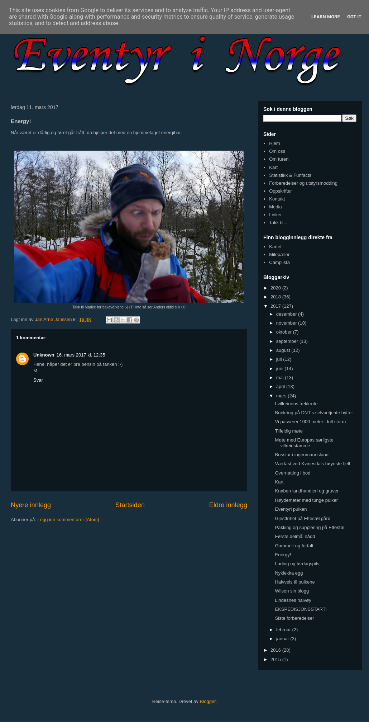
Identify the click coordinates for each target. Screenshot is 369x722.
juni (280, 368)
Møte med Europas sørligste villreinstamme (304, 442)
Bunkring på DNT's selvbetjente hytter (314, 412)
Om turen (278, 159)
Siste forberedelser (294, 618)
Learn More (325, 16)
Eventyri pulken (291, 509)
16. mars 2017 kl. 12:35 (81, 355)
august (284, 350)
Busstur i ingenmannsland (302, 454)
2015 (276, 659)
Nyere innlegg (31, 505)
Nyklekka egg (289, 573)
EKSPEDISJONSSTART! (301, 609)
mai (280, 377)
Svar (38, 380)
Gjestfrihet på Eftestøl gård (302, 518)
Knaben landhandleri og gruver (307, 491)
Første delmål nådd (295, 536)
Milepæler (279, 254)
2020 (276, 288)
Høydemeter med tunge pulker (306, 500)
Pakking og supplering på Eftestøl (309, 527)
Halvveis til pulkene (295, 582)
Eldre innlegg (228, 505)
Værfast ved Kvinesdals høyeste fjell (312, 463)
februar (284, 629)
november (287, 323)
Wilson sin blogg (292, 591)
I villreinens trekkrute (296, 403)
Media (275, 206)
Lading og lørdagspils (297, 563)
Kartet (275, 246)
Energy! (283, 554)
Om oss (277, 151)
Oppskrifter (280, 191)
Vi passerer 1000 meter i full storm (310, 421)
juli (279, 359)
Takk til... (278, 222)
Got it (354, 16)
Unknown (43, 355)
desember (287, 314)
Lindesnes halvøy (293, 600)
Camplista (279, 262)
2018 (276, 296)
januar (283, 638)
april (281, 386)
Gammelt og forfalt (294, 545)
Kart (273, 167)
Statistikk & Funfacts (290, 175)
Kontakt (277, 199)
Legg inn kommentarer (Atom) (68, 519)
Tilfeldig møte (289, 431)
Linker (275, 214)
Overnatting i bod (292, 473)
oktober (284, 332)
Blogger (208, 701)
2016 (276, 650)
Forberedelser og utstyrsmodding (303, 183)
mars (282, 395)
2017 (276, 306)
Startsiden (130, 505)
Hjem (274, 143)
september (287, 341)
